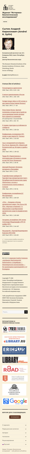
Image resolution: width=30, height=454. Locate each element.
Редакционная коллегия (10, 429)
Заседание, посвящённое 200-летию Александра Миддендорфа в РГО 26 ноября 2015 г (14, 222)
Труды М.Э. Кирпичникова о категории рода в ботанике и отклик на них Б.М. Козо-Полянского (14, 158)
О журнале (6, 425)
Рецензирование (8, 440)
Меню (5, 21)
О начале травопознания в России (13, 94)
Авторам (5, 433)
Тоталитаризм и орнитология (12, 88)
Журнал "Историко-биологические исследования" (12, 15)
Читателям (5, 436)
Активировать (15, 417)
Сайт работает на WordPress (19, 451)
